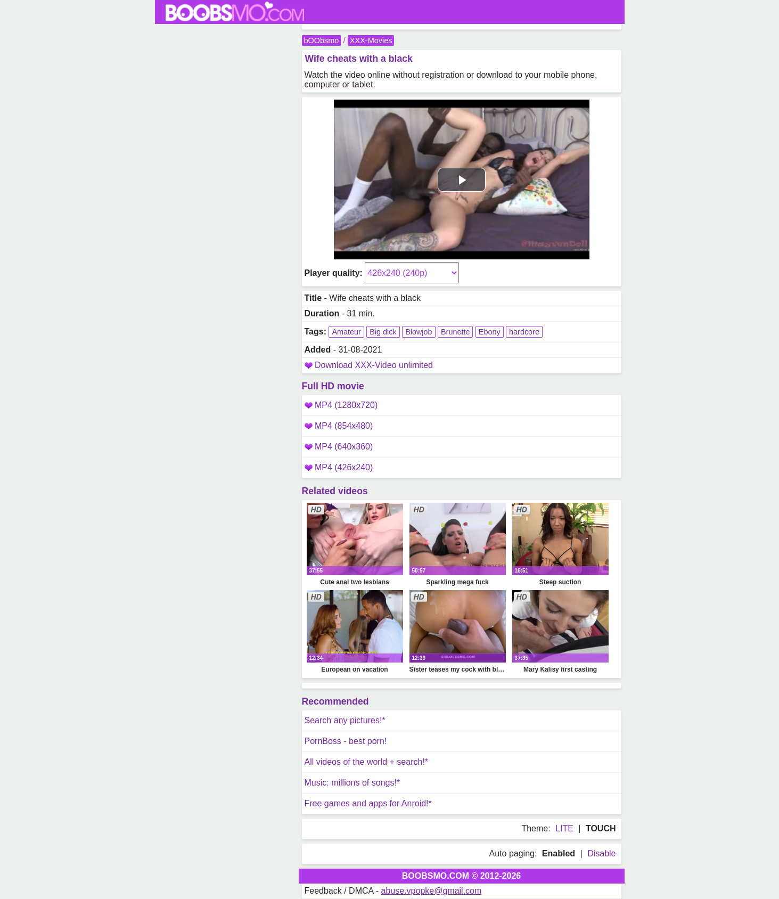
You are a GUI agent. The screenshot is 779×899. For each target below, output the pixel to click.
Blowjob (418, 332)
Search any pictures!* (345, 720)
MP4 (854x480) (339, 425)
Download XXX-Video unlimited (374, 365)
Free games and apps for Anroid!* (368, 803)
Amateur (346, 332)
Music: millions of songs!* (352, 782)
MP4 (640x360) (339, 446)
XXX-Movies (371, 40)
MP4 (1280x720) (341, 405)
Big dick (383, 332)
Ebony (490, 332)
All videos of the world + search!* (367, 761)
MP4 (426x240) (339, 467)
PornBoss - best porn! (346, 741)
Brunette (455, 332)
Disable (601, 853)
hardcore (524, 332)
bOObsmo (321, 40)
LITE (564, 828)
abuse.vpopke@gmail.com (431, 890)
